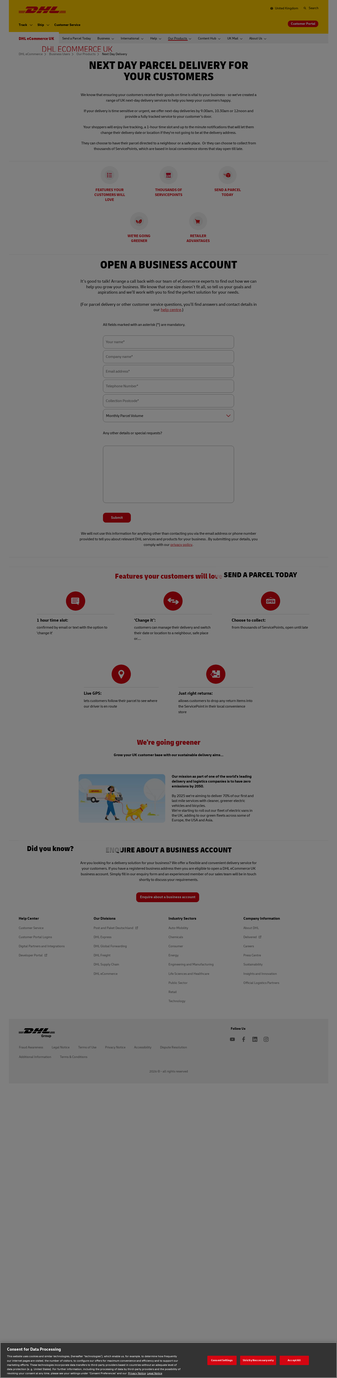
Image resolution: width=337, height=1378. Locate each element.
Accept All (294, 1360)
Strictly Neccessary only (258, 1360)
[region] (168, 1360)
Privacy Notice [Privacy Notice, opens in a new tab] (137, 1373)
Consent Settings (222, 1360)
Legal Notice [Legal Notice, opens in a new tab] (154, 1373)
